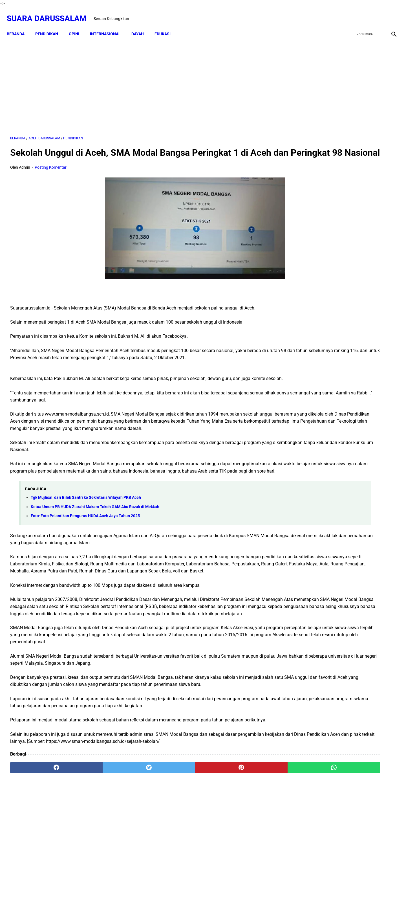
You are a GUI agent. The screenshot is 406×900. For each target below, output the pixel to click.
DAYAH (141, 25)
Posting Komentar (51, 176)
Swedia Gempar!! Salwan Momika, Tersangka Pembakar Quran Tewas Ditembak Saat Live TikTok (336, 309)
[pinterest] (172, 834)
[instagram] (390, 13)
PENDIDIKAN (50, 25)
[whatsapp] (237, 834)
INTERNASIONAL (108, 25)
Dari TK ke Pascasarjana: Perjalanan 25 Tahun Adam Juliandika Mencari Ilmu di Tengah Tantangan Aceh (340, 267)
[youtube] (376, 13)
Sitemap (203, 885)
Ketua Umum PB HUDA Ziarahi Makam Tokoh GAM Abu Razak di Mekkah (95, 544)
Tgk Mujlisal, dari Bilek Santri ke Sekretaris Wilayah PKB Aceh (86, 535)
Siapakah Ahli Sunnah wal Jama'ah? (349, 535)
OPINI (77, 25)
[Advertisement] (140, 80)
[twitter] (363, 13)
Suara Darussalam (50, 13)
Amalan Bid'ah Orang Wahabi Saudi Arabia (355, 461)
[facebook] (350, 13)
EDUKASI (166, 25)
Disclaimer (182, 885)
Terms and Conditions (235, 885)
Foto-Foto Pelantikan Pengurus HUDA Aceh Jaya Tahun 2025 (85, 553)
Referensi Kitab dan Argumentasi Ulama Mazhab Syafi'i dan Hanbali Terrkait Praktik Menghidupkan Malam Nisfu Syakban (357, 667)
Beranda (19, 25)
